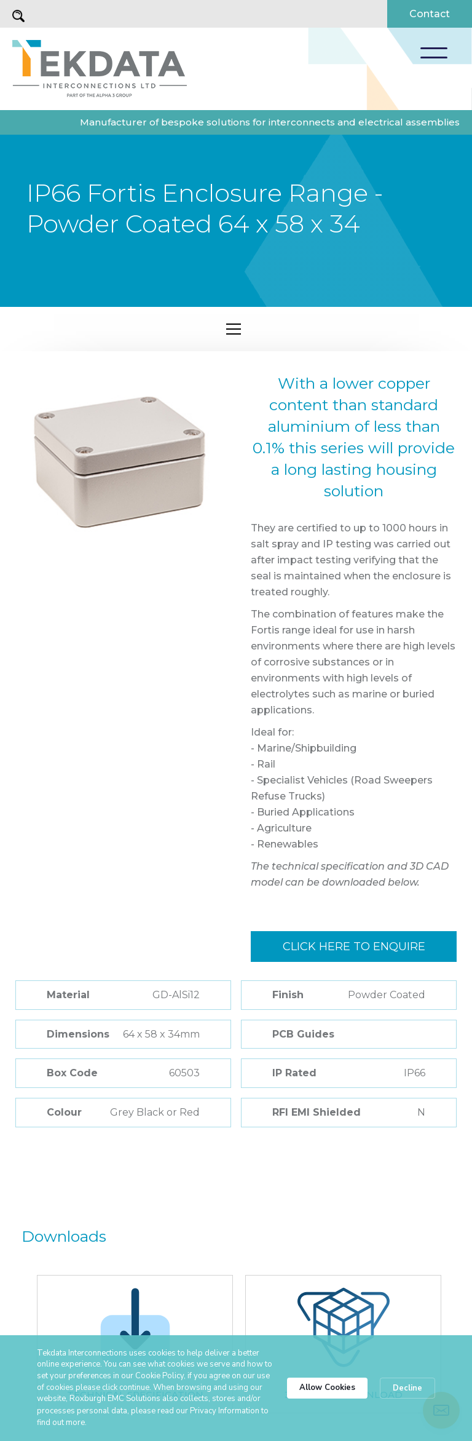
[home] (99, 69)
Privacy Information (224, 1410)
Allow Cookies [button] (327, 1387)
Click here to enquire (354, 946)
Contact (429, 14)
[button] (433, 53)
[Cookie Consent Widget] (236, 1388)
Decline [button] (407, 1388)
